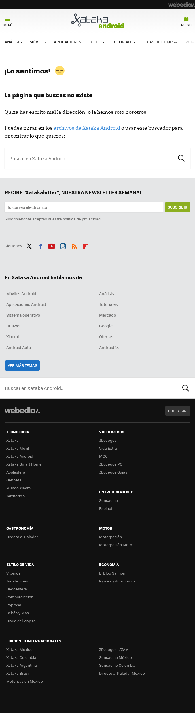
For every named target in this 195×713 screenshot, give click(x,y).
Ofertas (106, 336)
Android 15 (109, 347)
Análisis (106, 293)
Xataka (12, 440)
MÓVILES (37, 42)
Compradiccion (19, 597)
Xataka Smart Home (24, 464)
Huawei (13, 326)
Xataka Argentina (21, 665)
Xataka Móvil (17, 448)
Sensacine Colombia (117, 665)
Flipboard (85, 245)
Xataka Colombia (21, 657)
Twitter (29, 245)
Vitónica (13, 573)
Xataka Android (97, 20)
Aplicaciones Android (26, 304)
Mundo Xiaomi (18, 488)
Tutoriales (108, 304)
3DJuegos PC (110, 464)
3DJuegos (107, 440)
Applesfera (15, 472)
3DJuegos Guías (113, 472)
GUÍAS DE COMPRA (160, 42)
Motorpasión (110, 536)
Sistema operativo (23, 315)
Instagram (62, 245)
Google (106, 326)
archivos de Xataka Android (87, 128)
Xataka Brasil (17, 673)
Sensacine (108, 500)
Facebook (40, 245)
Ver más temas (22, 365)
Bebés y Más (17, 612)
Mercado (107, 315)
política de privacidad (82, 219)
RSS (74, 245)
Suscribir (177, 207)
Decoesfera (16, 589)
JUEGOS (96, 42)
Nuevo (186, 25)
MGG (103, 456)
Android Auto (18, 347)
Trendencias (17, 581)
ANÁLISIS (13, 42)
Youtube (51, 245)
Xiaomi (12, 336)
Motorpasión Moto (115, 544)
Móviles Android (21, 293)
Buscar (181, 157)
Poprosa (13, 604)
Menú (7, 25)
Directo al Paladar (22, 536)
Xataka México (19, 649)
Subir (173, 410)
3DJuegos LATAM (114, 649)
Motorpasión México (24, 681)
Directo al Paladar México (122, 673)
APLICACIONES (67, 42)
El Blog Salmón (112, 573)
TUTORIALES (123, 42)
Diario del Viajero (21, 620)
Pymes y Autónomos (117, 581)
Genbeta (14, 480)
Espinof (105, 508)
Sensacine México (115, 657)
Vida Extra (108, 448)
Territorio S (15, 496)
